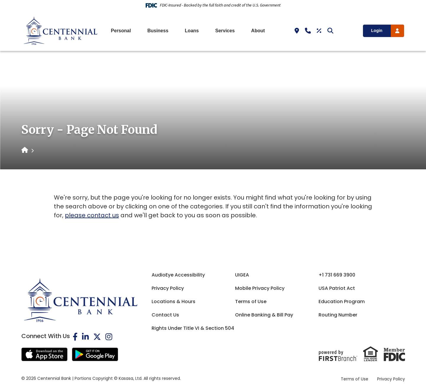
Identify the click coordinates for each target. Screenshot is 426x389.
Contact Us (165, 314)
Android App (95, 354)
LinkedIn (85, 336)
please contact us (92, 215)
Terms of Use (250, 301)
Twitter (97, 336)
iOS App (44, 354)
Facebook (75, 336)
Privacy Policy (168, 288)
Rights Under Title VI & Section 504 (193, 328)
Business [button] (157, 30)
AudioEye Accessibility (178, 274)
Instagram (108, 336)
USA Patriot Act (337, 288)
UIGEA (242, 274)
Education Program (342, 301)
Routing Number (338, 314)
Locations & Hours (173, 301)
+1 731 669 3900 (337, 274)
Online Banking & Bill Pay (264, 314)
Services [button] (225, 30)
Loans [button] (192, 30)
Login (376, 30)
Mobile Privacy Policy (259, 288)
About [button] (258, 30)
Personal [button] (121, 30)
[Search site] (330, 31)
